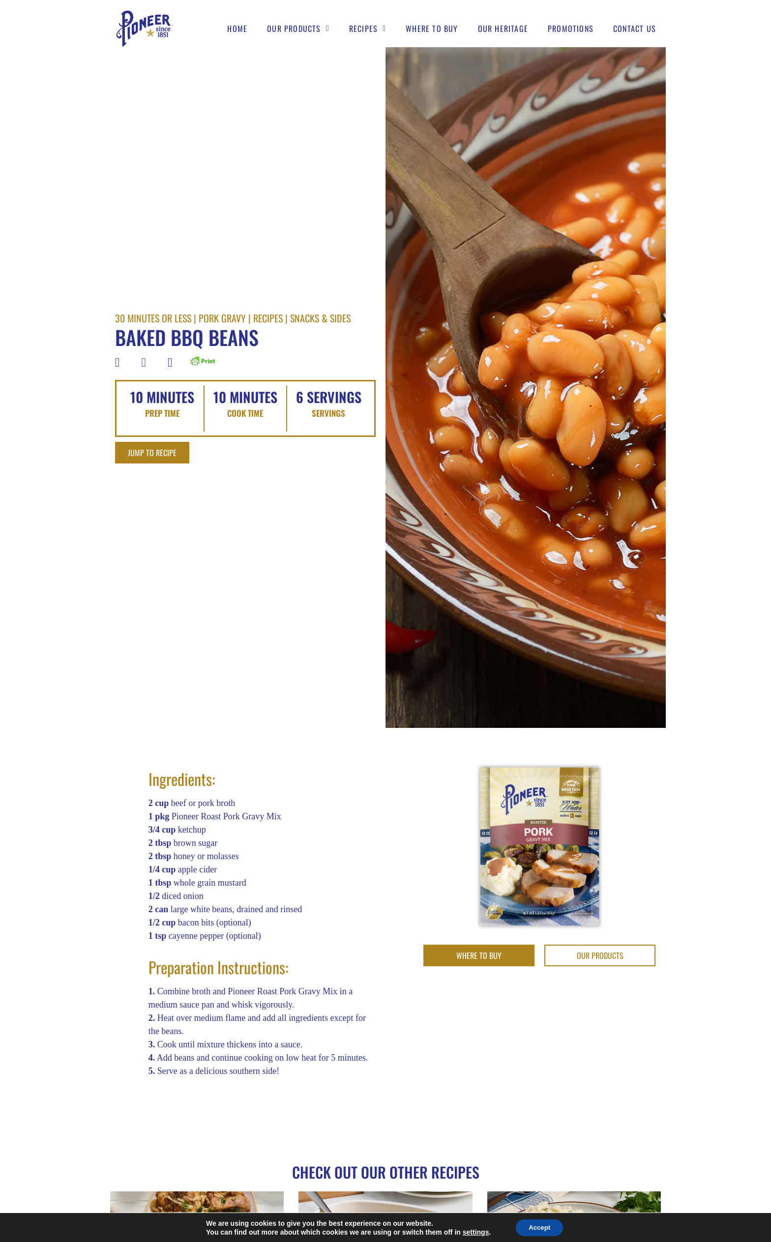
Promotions (570, 29)
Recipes (367, 29)
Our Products (298, 29)
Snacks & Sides (320, 318)
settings (473, 1231)
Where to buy (432, 29)
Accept (539, 1227)
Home (237, 29)
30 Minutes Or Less (153, 318)
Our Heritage (503, 29)
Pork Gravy (222, 318)
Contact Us (634, 29)
